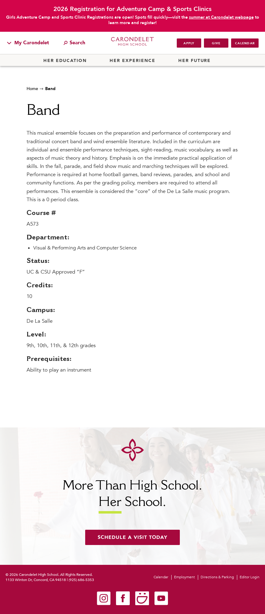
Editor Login (250, 577)
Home (32, 89)
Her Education (65, 61)
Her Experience (132, 61)
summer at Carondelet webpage (221, 17)
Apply (188, 43)
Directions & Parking (217, 577)
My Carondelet (28, 42)
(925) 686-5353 (81, 579)
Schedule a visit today (132, 537)
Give (216, 43)
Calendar (245, 43)
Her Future (194, 61)
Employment (184, 577)
